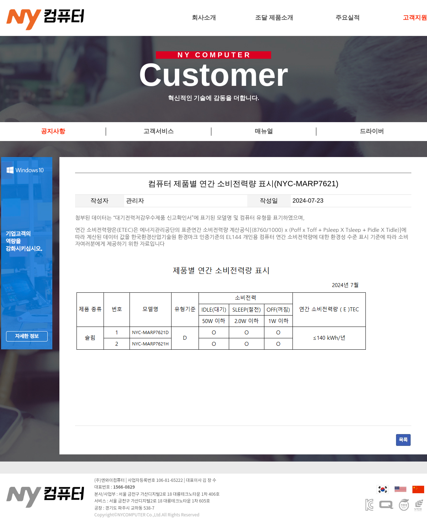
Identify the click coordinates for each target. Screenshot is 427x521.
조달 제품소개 (274, 17)
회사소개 (204, 17)
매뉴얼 (264, 131)
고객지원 (415, 17)
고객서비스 (158, 131)
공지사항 (53, 131)
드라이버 (372, 131)
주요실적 (348, 17)
